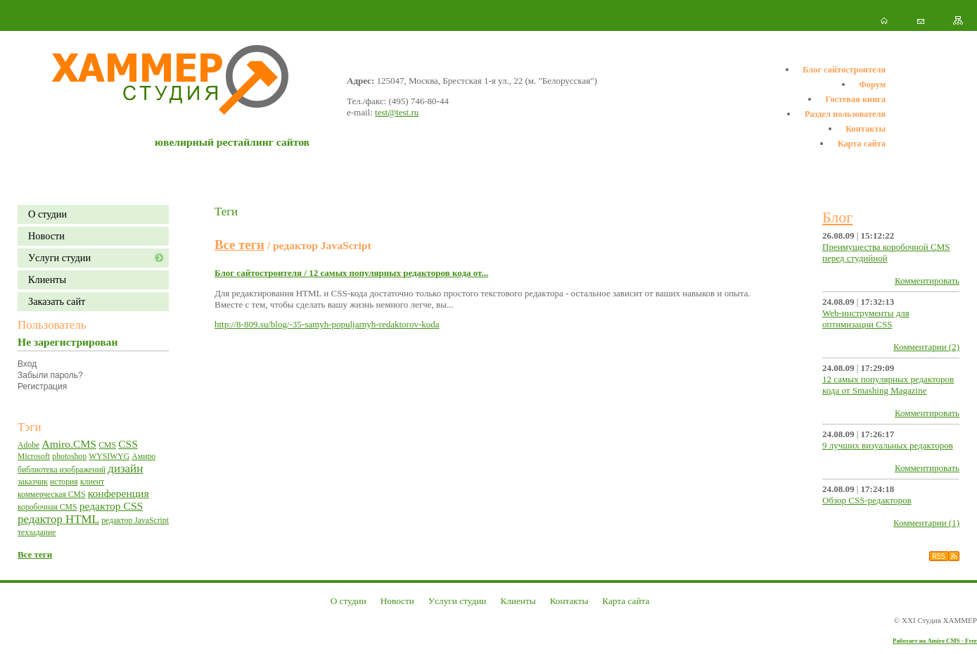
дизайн (125, 468)
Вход (27, 364)
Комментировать (927, 280)
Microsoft (34, 456)
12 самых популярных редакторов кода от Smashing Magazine (888, 385)
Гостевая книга (855, 99)
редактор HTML (58, 519)
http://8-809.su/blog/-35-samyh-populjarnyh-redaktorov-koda (327, 324)
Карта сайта (862, 144)
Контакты (865, 129)
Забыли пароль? (50, 375)
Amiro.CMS (68, 444)
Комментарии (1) (926, 522)
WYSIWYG (109, 456)
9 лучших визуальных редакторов (887, 445)
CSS (128, 444)
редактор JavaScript (135, 520)
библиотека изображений (62, 469)
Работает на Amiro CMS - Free (935, 640)
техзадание (37, 532)
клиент (92, 481)
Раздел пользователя (845, 114)
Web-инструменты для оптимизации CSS (865, 318)
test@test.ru (397, 112)
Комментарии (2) (926, 346)
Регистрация (42, 386)
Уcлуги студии (59, 257)
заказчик (33, 481)
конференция (118, 493)
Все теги (35, 554)
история (64, 481)
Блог (837, 217)
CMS (107, 445)
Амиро (143, 456)
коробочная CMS (47, 507)
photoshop (69, 456)
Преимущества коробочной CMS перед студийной (886, 252)
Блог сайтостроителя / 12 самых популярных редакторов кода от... (351, 273)
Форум (872, 84)
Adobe (28, 445)
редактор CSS (111, 506)
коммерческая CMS (51, 494)
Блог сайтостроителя (844, 70)
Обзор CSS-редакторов (867, 500)
